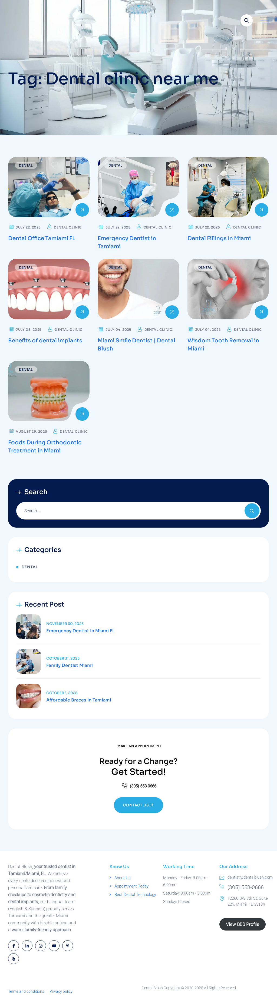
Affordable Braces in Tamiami (78, 700)
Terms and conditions (26, 991)
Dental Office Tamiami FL (41, 238)
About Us (122, 877)
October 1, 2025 (61, 693)
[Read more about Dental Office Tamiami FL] (49, 187)
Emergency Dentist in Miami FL (80, 631)
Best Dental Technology (135, 894)
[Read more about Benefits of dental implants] (49, 289)
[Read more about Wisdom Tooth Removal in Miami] (228, 289)
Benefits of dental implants (45, 340)
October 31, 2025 (63, 658)
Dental (26, 165)
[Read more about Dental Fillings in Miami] (228, 187)
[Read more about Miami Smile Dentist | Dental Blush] (138, 289)
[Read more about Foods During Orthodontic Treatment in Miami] (49, 391)
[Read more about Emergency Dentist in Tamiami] (138, 187)
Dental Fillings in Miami (219, 238)
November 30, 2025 (65, 623)
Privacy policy (61, 991)
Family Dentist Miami (69, 665)
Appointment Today (131, 886)
